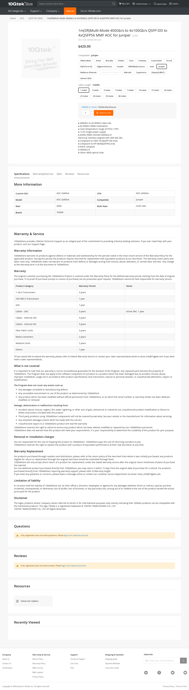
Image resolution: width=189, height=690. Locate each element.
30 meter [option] (97, 96)
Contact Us (6, 663)
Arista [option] (98, 60)
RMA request (37, 672)
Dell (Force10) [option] (86, 66)
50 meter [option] (110, 96)
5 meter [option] (118, 90)
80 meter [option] (122, 96)
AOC (22, 18)
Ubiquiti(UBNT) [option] (157, 72)
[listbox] (127, 70)
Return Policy (37, 659)
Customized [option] (156, 60)
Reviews (69, 174)
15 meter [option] (155, 90)
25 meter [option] (84, 96)
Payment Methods (112, 663)
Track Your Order (112, 668)
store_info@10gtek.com (151, 356)
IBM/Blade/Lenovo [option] (136, 66)
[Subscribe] (183, 661)
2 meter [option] (95, 90)
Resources (83, 174)
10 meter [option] (142, 90)
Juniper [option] (162, 66)
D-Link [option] (169, 60)
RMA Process (37, 668)
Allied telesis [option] (85, 60)
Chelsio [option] (121, 60)
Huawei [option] (120, 66)
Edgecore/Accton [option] (104, 66)
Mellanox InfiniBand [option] (110, 72)
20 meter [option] (168, 90)
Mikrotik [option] (127, 72)
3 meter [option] (107, 90)
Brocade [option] (109, 60)
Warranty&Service (43, 174)
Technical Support (77, 659)
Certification (7, 668)
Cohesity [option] (142, 60)
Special (70, 11)
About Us (6, 659)
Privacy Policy (38, 677)
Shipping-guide (111, 659)
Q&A (59, 174)
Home (13, 18)
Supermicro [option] (141, 72)
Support (34, 11)
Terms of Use (181, 686)
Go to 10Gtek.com (91, 11)
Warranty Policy (38, 663)
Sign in (67, 535)
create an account (80, 535)
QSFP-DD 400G (35, 18)
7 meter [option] (130, 90)
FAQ (72, 668)
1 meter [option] (83, 90)
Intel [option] (152, 66)
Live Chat (74, 663)
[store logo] (20, 3)
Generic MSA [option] (85, 78)
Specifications (22, 174)
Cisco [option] (131, 60)
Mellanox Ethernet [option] (88, 72)
